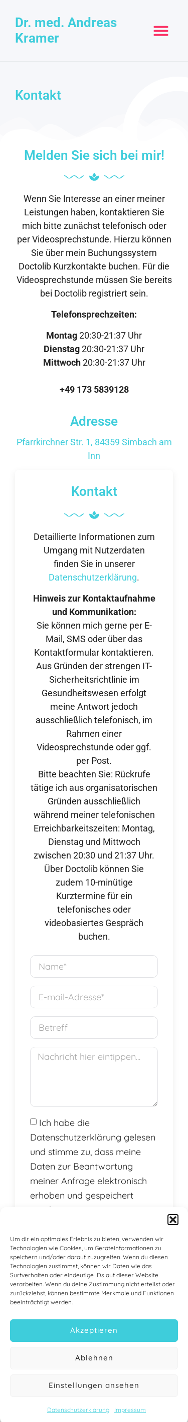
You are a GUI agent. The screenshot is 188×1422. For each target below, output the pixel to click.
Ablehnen (94, 1365)
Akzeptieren (94, 1337)
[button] (173, 1227)
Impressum (130, 1417)
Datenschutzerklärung (78, 1417)
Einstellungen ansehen (94, 1392)
